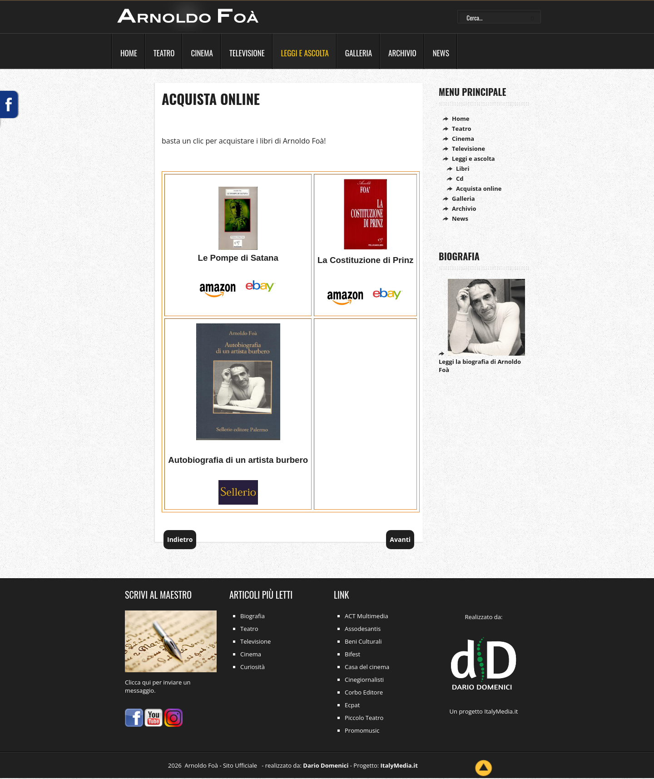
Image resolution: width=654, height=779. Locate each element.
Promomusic (362, 730)
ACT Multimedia (366, 616)
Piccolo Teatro (364, 718)
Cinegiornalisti (364, 679)
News (441, 53)
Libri (462, 168)
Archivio (402, 53)
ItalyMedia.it (501, 711)
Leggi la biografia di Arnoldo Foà (482, 361)
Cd (460, 178)
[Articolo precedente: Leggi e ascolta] (180, 539)
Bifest (352, 654)
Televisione (247, 53)
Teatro (164, 53)
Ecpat (352, 705)
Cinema (202, 53)
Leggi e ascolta (305, 53)
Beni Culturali (363, 641)
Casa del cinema (367, 667)
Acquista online (211, 99)
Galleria (358, 53)
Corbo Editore (364, 692)
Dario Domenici (325, 765)
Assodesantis (363, 629)
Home (128, 53)
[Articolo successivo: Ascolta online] (400, 539)
